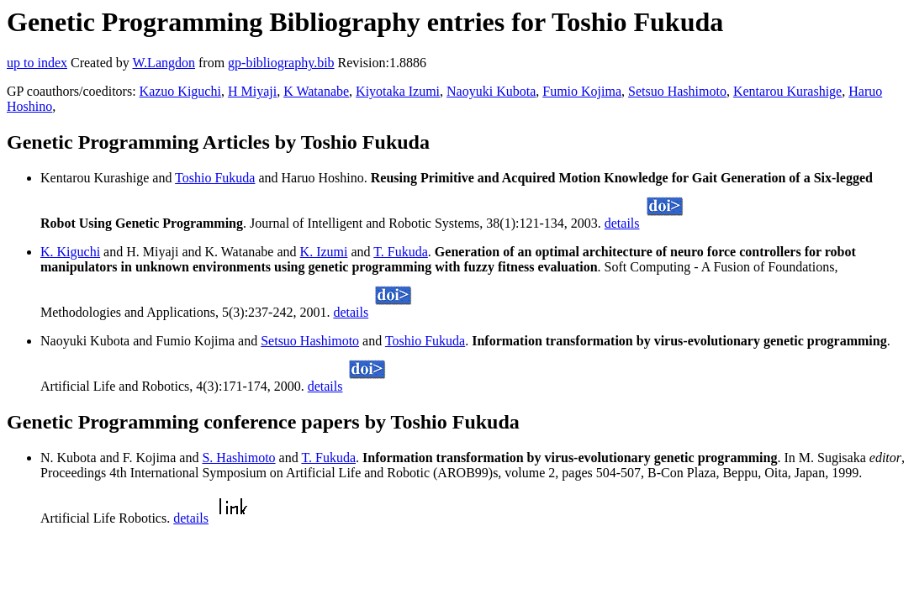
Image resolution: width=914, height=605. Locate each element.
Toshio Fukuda (215, 178)
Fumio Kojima (581, 91)
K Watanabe (316, 91)
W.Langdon (163, 62)
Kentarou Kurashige (787, 91)
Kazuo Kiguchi (180, 91)
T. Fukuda (400, 252)
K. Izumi (324, 252)
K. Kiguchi (70, 252)
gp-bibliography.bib (281, 62)
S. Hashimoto (238, 457)
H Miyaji (252, 91)
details (622, 223)
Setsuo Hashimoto (677, 91)
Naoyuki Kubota (491, 91)
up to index (37, 62)
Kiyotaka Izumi (398, 91)
